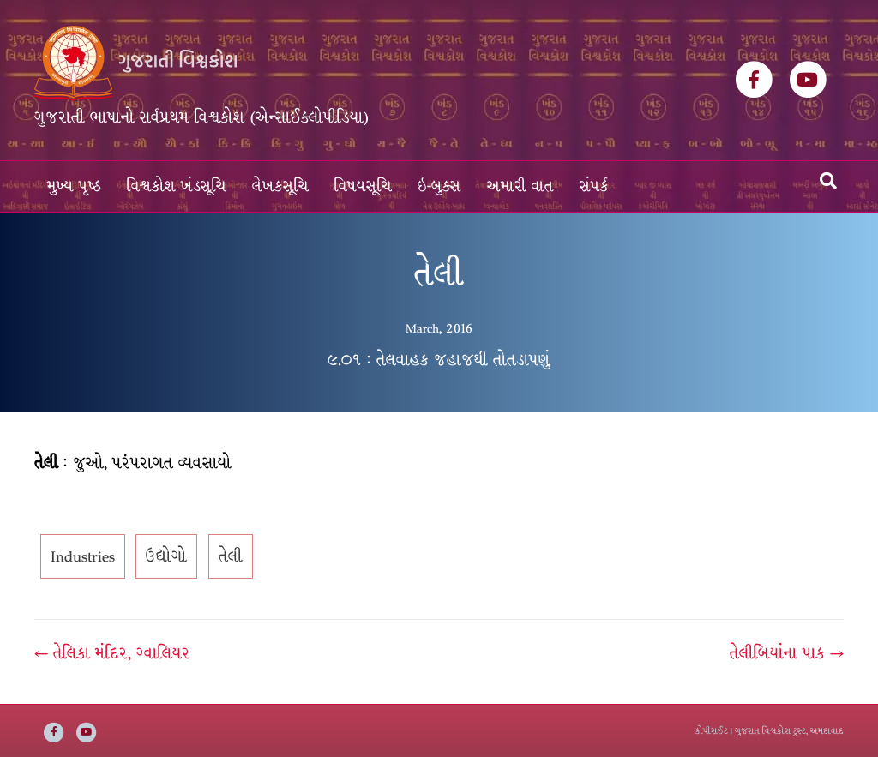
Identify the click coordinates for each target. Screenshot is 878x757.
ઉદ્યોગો (166, 556)
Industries (83, 556)
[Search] (828, 180)
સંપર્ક (594, 186)
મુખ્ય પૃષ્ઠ (74, 186)
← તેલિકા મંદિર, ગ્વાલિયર (112, 653)
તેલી (231, 556)
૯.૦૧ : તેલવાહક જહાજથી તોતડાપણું (439, 360)
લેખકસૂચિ (280, 186)
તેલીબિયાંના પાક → (787, 653)
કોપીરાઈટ (711, 730)
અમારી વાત (520, 186)
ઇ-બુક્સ (439, 186)
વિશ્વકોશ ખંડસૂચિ (176, 186)
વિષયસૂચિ (363, 186)
